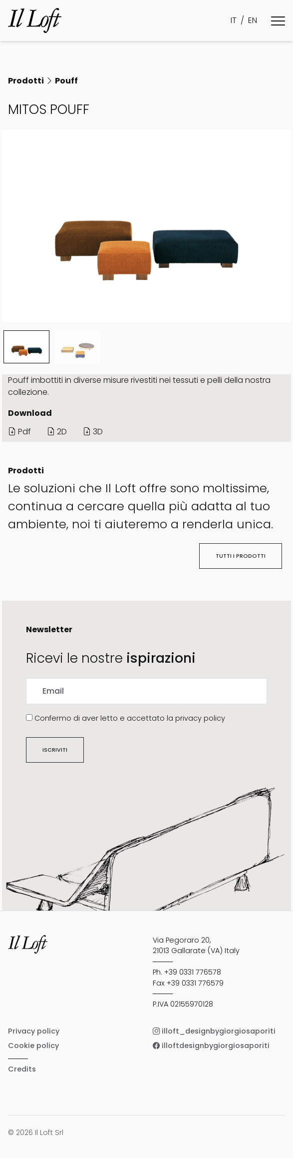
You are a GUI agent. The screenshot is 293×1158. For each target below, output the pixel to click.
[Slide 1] (77, 346)
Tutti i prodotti (241, 556)
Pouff (66, 80)
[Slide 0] (26, 346)
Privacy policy (33, 1031)
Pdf (19, 431)
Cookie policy (33, 1046)
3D (93, 431)
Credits (22, 1069)
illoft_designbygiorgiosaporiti (214, 1031)
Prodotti (26, 80)
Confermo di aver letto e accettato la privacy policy (129, 718)
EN (252, 20)
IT (234, 20)
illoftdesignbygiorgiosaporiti (211, 1046)
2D (57, 431)
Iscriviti (54, 750)
